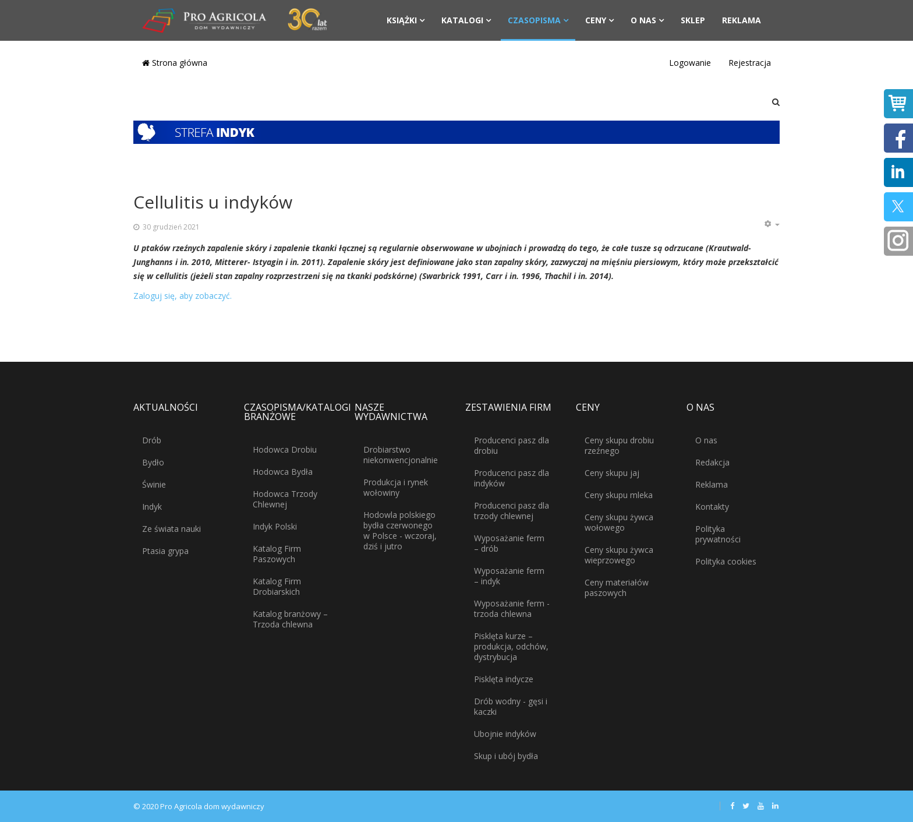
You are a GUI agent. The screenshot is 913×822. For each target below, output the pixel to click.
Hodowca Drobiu (285, 449)
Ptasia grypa (165, 550)
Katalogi (462, 20)
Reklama (741, 20)
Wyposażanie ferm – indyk (509, 576)
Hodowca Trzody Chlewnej (285, 499)
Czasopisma (534, 20)
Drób (151, 440)
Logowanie (690, 62)
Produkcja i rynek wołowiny (395, 487)
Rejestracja (749, 62)
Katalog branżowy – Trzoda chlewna (290, 619)
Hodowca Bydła (283, 471)
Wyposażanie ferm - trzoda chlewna (512, 608)
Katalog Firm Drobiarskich (277, 586)
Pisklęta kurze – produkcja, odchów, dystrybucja (511, 646)
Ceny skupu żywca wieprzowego (619, 555)
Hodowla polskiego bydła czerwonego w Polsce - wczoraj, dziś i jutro (400, 530)
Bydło (153, 462)
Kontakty (712, 506)
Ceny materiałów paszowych (617, 587)
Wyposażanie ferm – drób (509, 543)
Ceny (595, 20)
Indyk (152, 506)
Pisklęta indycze (503, 679)
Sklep (693, 20)
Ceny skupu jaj (612, 472)
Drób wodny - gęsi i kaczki (510, 706)
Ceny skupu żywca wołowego (619, 522)
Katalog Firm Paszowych (277, 554)
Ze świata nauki (171, 528)
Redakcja (712, 462)
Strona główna (174, 62)
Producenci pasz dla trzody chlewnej (511, 510)
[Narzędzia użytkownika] (771, 224)
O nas (643, 20)
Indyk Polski (275, 526)
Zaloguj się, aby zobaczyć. (182, 295)
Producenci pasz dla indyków (511, 478)
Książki (402, 20)
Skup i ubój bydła (506, 755)
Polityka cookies (725, 561)
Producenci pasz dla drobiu (511, 445)
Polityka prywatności (718, 534)
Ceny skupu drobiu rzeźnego (619, 445)
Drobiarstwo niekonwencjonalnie (400, 454)
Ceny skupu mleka (619, 494)
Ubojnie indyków (505, 733)
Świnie (154, 484)
